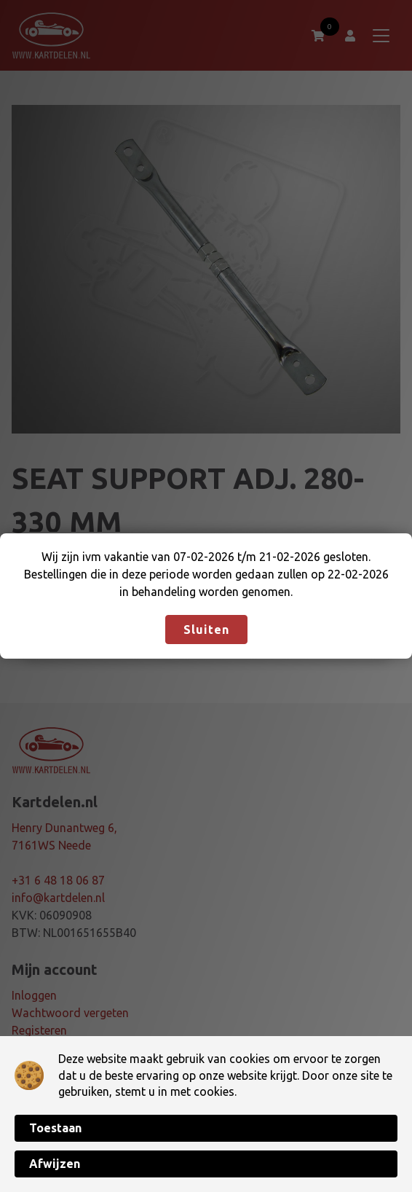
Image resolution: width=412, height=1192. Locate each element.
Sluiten (206, 629)
